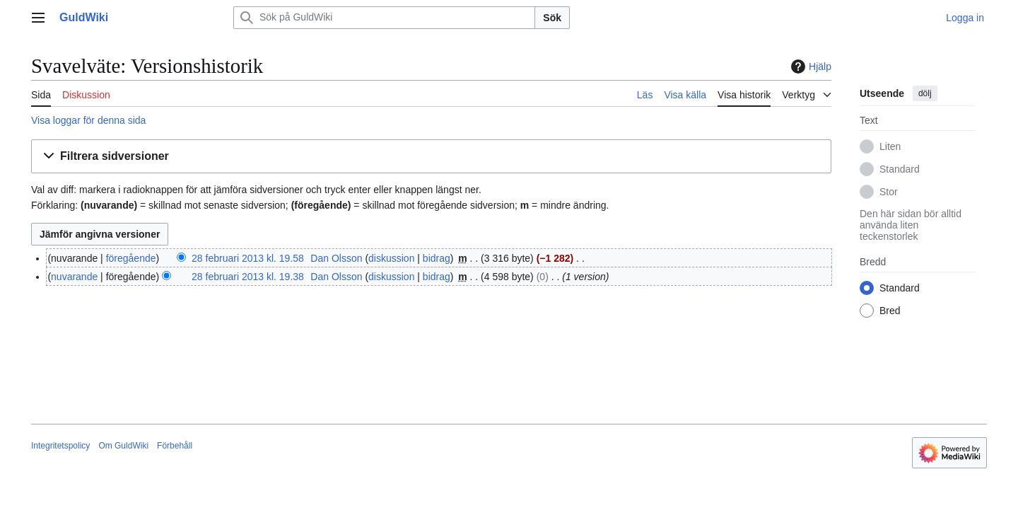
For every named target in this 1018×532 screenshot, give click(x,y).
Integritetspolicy (60, 446)
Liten (890, 146)
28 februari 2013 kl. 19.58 (248, 258)
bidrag (436, 258)
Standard (899, 169)
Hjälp (809, 66)
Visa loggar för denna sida (88, 120)
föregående (131, 258)
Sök (552, 17)
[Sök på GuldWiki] (384, 17)
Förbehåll (174, 446)
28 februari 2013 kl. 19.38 (248, 276)
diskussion (391, 258)
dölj (925, 93)
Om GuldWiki (123, 446)
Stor (888, 191)
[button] (431, 156)
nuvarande (74, 276)
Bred (890, 310)
